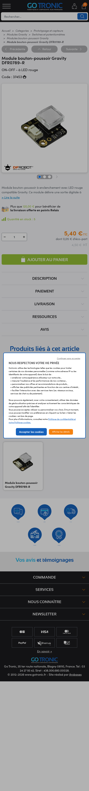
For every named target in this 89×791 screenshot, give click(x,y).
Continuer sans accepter (68, 358)
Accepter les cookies (31, 431)
